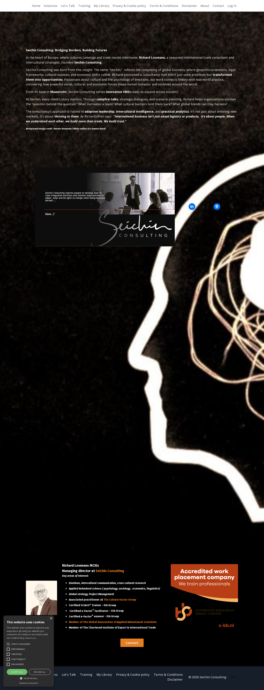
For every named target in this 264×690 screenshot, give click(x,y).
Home (36, 6)
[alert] (28, 651)
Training (84, 6)
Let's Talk (68, 6)
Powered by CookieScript (28, 683)
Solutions (50, 6)
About (204, 6)
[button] (29, 678)
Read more (30, 638)
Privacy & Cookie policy (129, 6)
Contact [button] (132, 645)
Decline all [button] (40, 672)
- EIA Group (116, 613)
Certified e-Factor (81, 618)
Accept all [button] (17, 672)
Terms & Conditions (163, 6)
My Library (101, 6)
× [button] (51, 618)
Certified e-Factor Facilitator (89, 613)
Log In (231, 6)
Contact (218, 6)
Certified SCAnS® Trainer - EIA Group (92, 607)
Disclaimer (189, 6)
